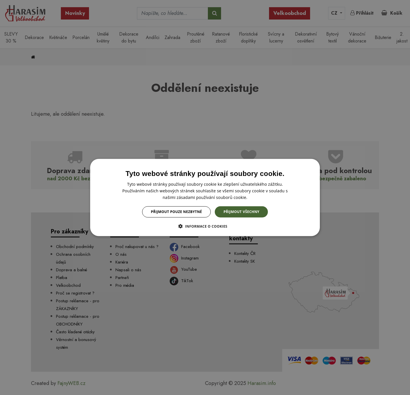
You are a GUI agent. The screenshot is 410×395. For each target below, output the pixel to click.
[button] (205, 226)
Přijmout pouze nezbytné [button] (176, 211)
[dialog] (205, 197)
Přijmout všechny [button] (241, 211)
